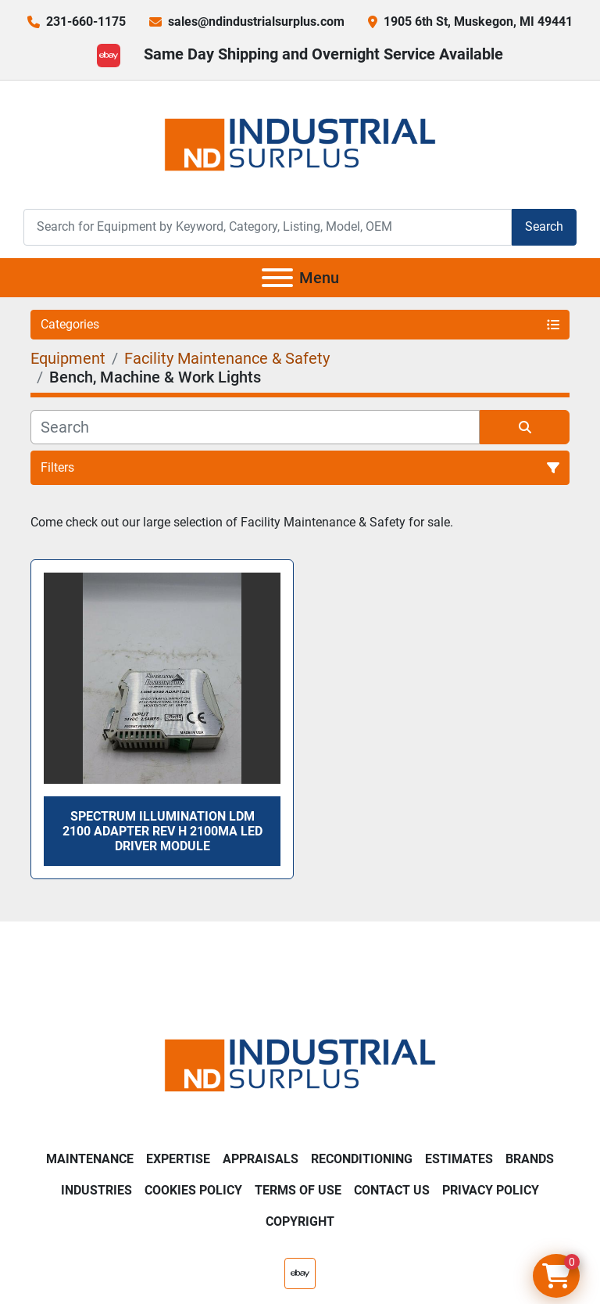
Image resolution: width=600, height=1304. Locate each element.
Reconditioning (361, 1158)
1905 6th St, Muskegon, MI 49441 (478, 21)
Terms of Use (298, 1190)
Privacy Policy (490, 1190)
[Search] (267, 227)
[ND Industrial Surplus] (300, 1064)
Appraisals (260, 1158)
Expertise (178, 1158)
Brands (529, 1158)
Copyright (300, 1221)
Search (544, 226)
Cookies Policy (193, 1190)
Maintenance (90, 1158)
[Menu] (277, 277)
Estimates (459, 1158)
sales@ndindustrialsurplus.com (256, 21)
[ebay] (108, 55)
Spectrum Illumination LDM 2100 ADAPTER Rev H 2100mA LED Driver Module (162, 831)
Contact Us (392, 1190)
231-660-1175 (86, 21)
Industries (96, 1190)
